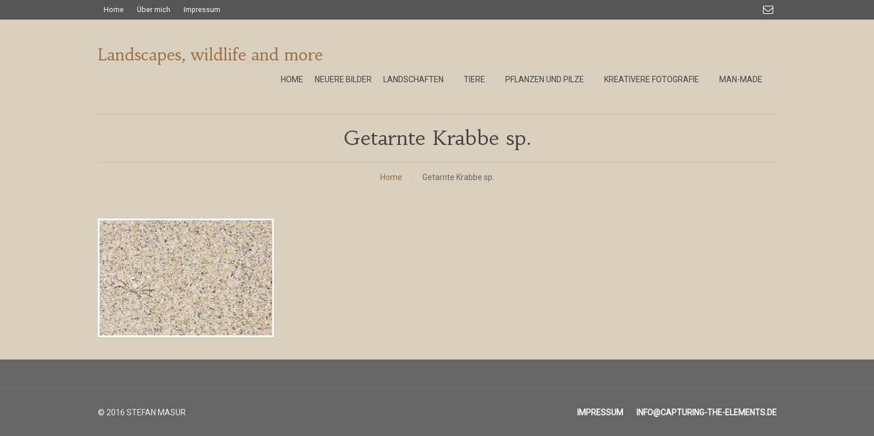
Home (391, 177)
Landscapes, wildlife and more (210, 55)
